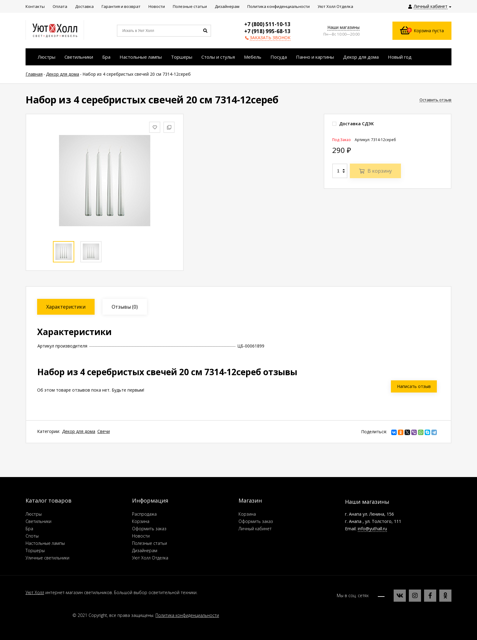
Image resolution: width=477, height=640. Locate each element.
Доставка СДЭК (353, 123)
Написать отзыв (414, 386)
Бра (29, 528)
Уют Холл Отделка (150, 558)
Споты (32, 536)
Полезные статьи (149, 543)
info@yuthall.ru (372, 528)
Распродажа (144, 514)
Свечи (103, 431)
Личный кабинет (255, 528)
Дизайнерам (144, 550)
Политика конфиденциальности (187, 615)
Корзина (140, 521)
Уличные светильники (47, 558)
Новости (141, 536)
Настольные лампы (45, 543)
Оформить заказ (149, 528)
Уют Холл (35, 592)
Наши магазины (343, 27)
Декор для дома (78, 431)
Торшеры (35, 550)
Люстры (34, 514)
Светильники (38, 521)
